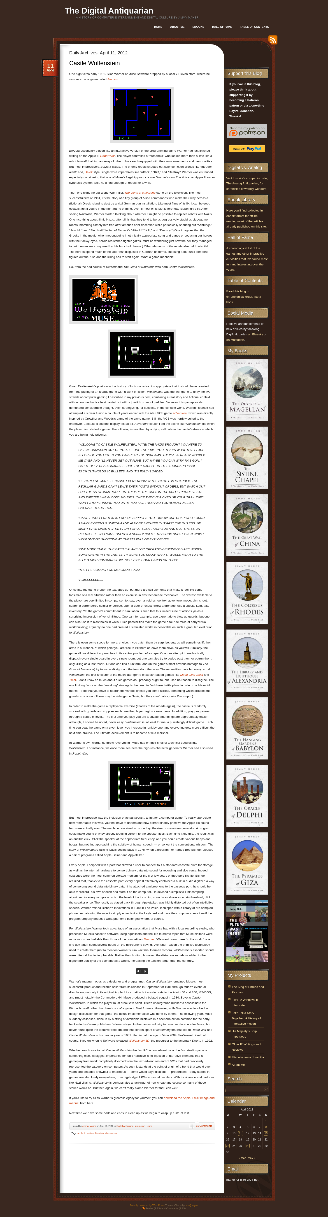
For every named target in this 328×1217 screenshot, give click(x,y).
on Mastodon (235, 339)
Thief (72, 680)
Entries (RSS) (153, 1208)
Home (158, 26)
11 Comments (204, 1125)
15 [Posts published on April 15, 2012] (266, 1133)
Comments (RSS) (176, 1208)
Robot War (107, 156)
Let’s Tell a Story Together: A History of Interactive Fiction (246, 1018)
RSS (271, 41)
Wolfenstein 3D (138, 1040)
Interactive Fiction (143, 1126)
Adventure (180, 413)
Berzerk (112, 79)
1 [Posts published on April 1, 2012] (266, 1121)
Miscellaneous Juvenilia (248, 1057)
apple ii (81, 1133)
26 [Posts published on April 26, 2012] (247, 1146)
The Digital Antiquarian (109, 10)
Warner (149, 939)
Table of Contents (254, 26)
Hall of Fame (222, 26)
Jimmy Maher (89, 1126)
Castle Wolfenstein (94, 63)
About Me (177, 26)
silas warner (111, 1133)
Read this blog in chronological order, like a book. (243, 297)
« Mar (242, 1158)
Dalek (89, 172)
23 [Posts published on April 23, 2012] (227, 1146)
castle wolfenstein (95, 1133)
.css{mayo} (192, 1205)
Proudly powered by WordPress (147, 1205)
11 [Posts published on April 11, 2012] (240, 1133)
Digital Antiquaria (124, 1126)
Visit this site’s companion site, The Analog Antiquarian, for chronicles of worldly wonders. (247, 184)
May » (251, 1158)
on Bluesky (255, 334)
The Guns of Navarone (140, 192)
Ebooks (198, 26)
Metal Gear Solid (191, 674)
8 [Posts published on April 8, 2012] (266, 1127)
